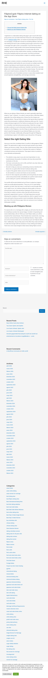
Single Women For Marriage (14, 633)
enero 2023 (9, 462)
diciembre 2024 (11, 403)
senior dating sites (11, 625)
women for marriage (12, 659)
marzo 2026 (10, 368)
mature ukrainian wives (13, 608)
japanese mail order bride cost (15, 584)
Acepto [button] (16, 674)
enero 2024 (9, 430)
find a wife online (11, 552)
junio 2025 (9, 392)
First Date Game (11, 560)
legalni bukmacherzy (12, 595)
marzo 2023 (10, 457)
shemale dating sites (12, 630)
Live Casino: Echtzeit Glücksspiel (15, 331)
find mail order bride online (14, 555)
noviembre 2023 (11, 435)
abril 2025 (9, 398)
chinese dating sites (12, 525)
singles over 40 (11, 638)
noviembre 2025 (11, 379)
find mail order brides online (14, 557)
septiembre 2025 (11, 384)
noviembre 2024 (11, 406)
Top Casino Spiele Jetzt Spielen (15, 325)
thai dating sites (11, 649)
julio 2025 (9, 390)
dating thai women (11, 539)
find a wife (9, 549)
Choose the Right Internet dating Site (17, 27)
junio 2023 (9, 449)
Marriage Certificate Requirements (16, 606)
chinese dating (10, 523)
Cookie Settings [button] (7, 674)
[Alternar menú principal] (44, 3)
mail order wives (11, 603)
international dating (12, 571)
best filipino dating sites (22, 19)
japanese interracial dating (13, 582)
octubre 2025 (10, 382)
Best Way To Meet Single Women (15, 515)
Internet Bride (10, 574)
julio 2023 (9, 446)
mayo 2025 (9, 395)
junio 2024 (9, 419)
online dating (10, 614)
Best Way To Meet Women (13, 517)
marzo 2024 (10, 425)
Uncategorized (10, 654)
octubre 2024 (10, 409)
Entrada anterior (7, 231)
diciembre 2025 (11, 376)
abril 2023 (9, 454)
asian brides (10, 488)
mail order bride (11, 598)
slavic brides (10, 641)
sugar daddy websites (12, 643)
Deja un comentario (9, 19)
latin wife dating (11, 592)
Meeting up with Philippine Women (16, 29)
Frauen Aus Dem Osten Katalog (15, 566)
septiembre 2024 (11, 411)
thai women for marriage (13, 651)
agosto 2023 (10, 443)
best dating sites (11, 496)
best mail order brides (12, 507)
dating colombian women (13, 531)
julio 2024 (9, 417)
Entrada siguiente (40, 231)
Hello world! (25, 351)
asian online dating (12, 491)
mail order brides (11, 600)
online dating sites (11, 616)
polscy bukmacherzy (12, 622)
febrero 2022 (10, 473)
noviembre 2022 (11, 467)
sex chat (9, 627)
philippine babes (12, 39)
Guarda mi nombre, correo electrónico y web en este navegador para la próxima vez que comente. (36, 271)
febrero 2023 (10, 459)
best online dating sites (13, 512)
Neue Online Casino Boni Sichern (15, 323)
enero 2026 (9, 374)
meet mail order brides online (14, 611)
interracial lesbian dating (13, 579)
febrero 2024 (10, 427)
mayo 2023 (9, 451)
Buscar (5, 308)
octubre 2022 (10, 470)
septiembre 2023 (11, 441)
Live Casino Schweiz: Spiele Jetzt (15, 328)
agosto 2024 (10, 414)
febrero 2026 (10, 371)
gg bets (8, 568)
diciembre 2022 (11, 465)
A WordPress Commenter (13, 351)
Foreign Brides (10, 563)
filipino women (10, 544)
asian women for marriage (13, 493)
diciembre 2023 (11, 433)
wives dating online (12, 657)
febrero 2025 (10, 400)
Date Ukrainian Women (13, 528)
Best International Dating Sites (15, 501)
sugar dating (10, 646)
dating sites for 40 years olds (14, 533)
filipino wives (10, 541)
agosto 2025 (10, 387)
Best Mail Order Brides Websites (15, 509)
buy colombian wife (12, 520)
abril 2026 (9, 366)
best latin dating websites (13, 504)
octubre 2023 (10, 438)
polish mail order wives (13, 619)
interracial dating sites (12, 576)
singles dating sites (12, 635)
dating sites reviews (12, 536)
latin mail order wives (12, 590)
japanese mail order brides (14, 587)
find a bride (9, 547)
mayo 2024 (9, 422)
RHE (4, 3)
